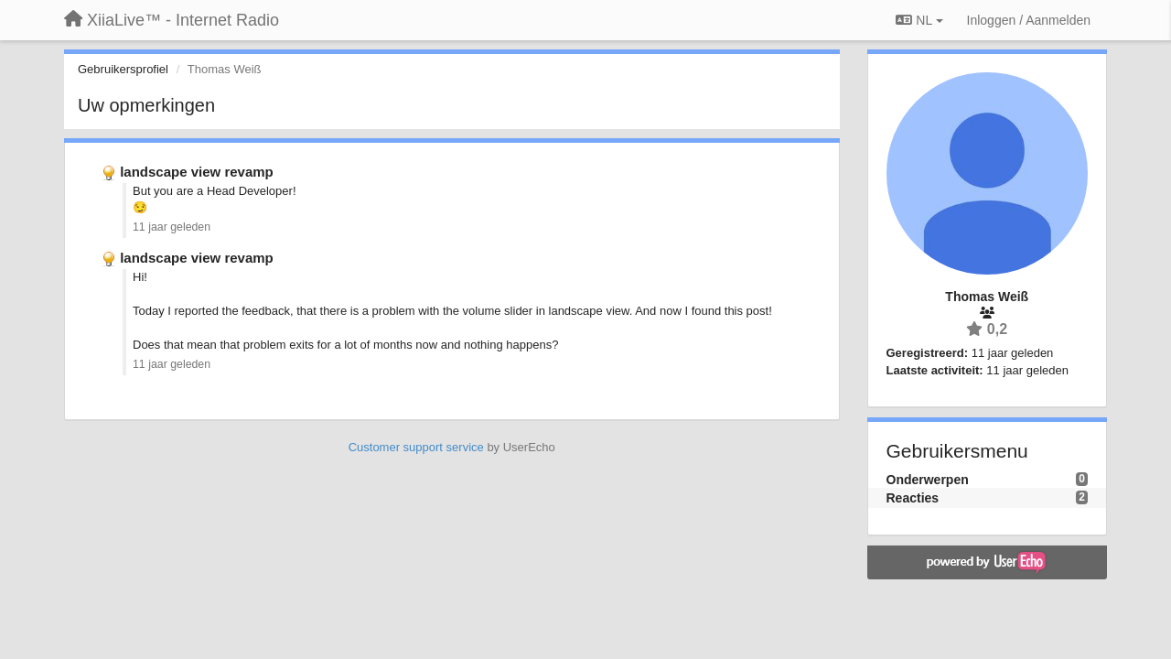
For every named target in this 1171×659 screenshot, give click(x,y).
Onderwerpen (927, 479)
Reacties (913, 498)
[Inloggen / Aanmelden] (1029, 20)
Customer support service (416, 447)
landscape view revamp (197, 171)
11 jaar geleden (171, 227)
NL (919, 20)
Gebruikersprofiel (123, 69)
